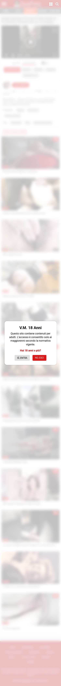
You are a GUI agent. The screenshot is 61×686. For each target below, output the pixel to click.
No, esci (39, 357)
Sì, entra (22, 358)
